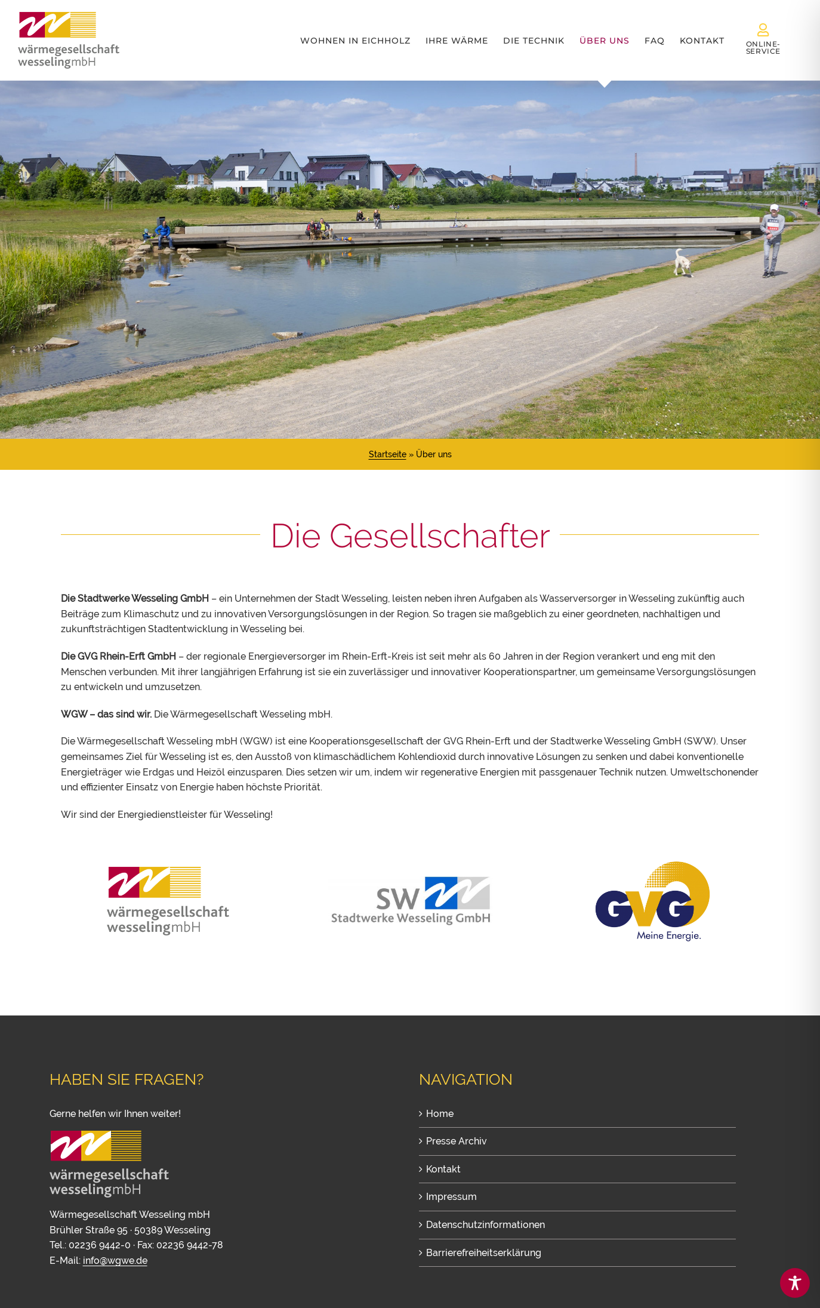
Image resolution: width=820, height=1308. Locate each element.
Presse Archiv (456, 1141)
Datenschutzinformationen (485, 1224)
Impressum (451, 1196)
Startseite (387, 454)
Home (440, 1113)
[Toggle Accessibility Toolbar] (795, 1283)
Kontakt (443, 1169)
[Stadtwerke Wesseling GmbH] (410, 881)
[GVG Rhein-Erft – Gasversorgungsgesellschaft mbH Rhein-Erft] (652, 862)
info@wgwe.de (115, 1260)
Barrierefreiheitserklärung (483, 1252)
